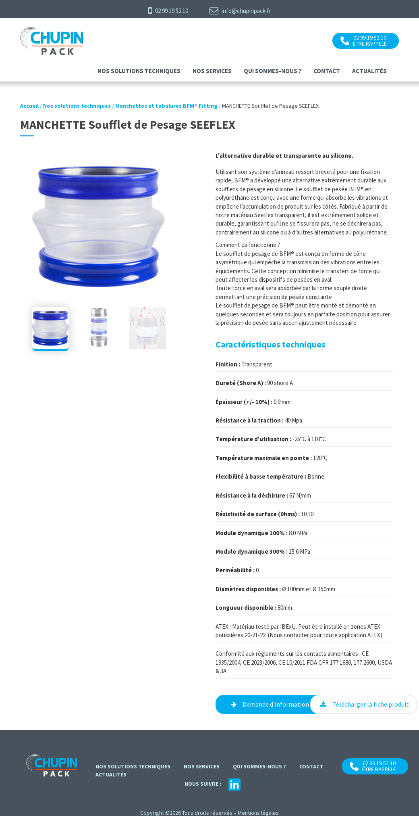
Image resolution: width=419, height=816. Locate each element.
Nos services (212, 71)
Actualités (369, 71)
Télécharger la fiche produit (370, 704)
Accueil (29, 105)
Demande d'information (276, 704)
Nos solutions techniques (138, 71)
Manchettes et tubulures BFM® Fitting (166, 105)
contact (326, 71)
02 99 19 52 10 (168, 10)
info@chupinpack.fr (240, 10)
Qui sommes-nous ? (272, 71)
